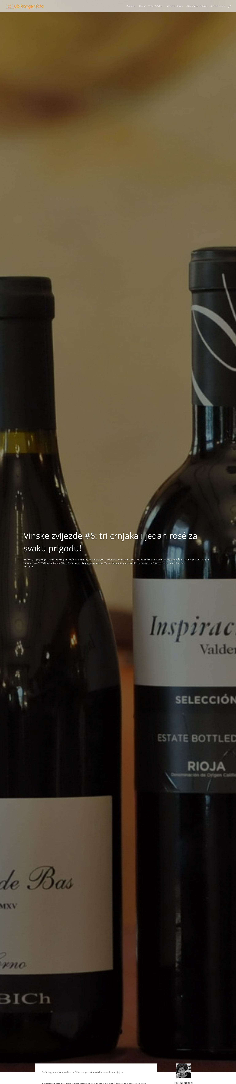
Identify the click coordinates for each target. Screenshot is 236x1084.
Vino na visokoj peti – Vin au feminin (206, 6)
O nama (131, 6)
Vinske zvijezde (175, 6)
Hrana (142, 6)
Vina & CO (155, 6)
